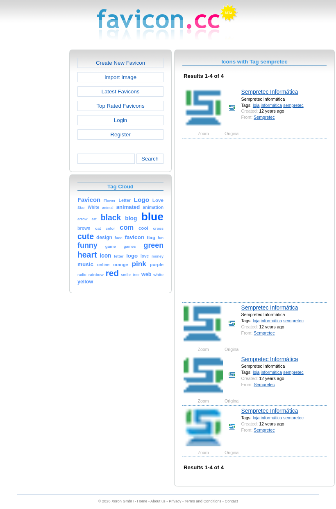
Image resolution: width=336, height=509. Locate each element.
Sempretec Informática (269, 91)
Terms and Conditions (202, 501)
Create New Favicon (120, 63)
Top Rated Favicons (120, 106)
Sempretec (264, 117)
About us (158, 501)
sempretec (293, 105)
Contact (231, 501)
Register (120, 134)
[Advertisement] (81, 219)
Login (120, 120)
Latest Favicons (121, 91)
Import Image (120, 77)
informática (271, 105)
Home (142, 501)
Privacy (175, 501)
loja (256, 105)
